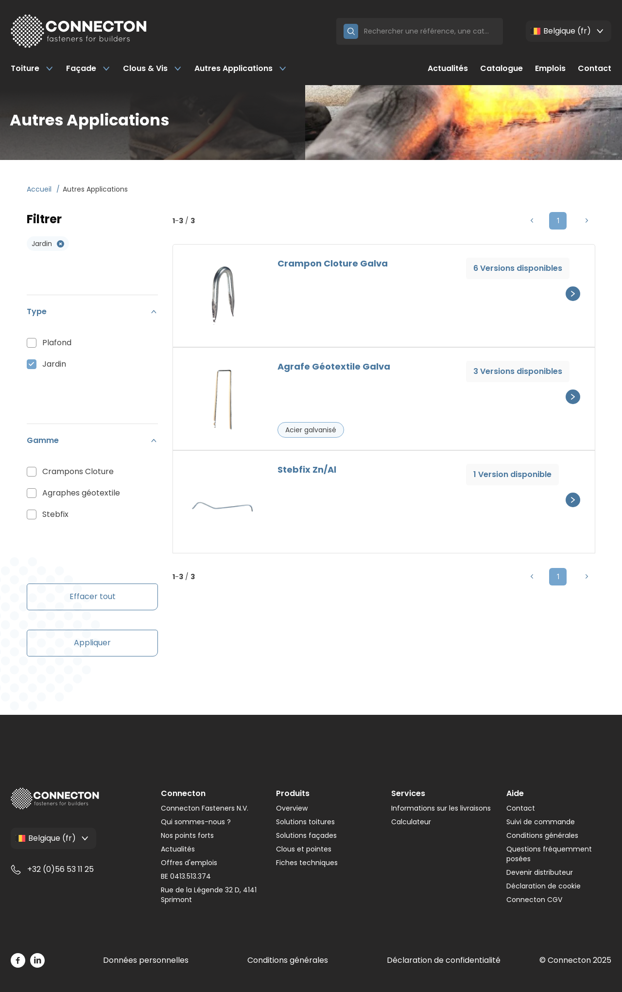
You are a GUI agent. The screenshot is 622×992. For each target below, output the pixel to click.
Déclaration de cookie (543, 886)
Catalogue (501, 68)
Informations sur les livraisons (441, 808)
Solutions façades (306, 835)
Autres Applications (240, 68)
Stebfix (55, 514)
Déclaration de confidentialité (444, 960)
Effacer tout (92, 596)
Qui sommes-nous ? (196, 822)
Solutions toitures (305, 822)
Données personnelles (146, 960)
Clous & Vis (152, 68)
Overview (292, 808)
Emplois (550, 68)
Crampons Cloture (78, 471)
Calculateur (411, 822)
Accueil (40, 189)
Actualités (448, 68)
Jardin (54, 364)
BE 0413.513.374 (186, 876)
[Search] (430, 31)
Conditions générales (542, 835)
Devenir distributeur (539, 872)
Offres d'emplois (189, 863)
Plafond (56, 342)
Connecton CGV (534, 899)
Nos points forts (187, 835)
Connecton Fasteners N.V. (204, 808)
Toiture (32, 68)
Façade (88, 68)
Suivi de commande (540, 822)
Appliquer (92, 642)
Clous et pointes (303, 849)
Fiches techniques (307, 863)
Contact (594, 68)
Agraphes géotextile (81, 492)
